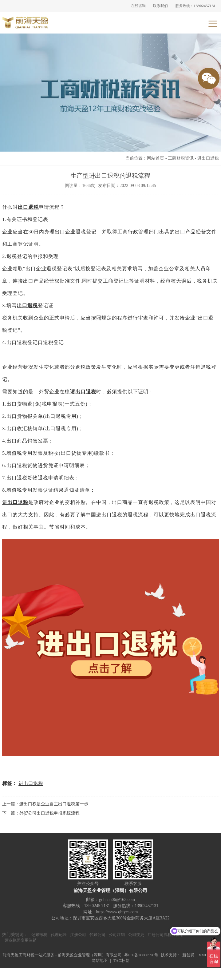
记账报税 (39, 934)
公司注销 (117, 934)
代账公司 (97, 934)
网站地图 (100, 960)
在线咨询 (138, 6)
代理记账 (59, 934)
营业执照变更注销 (21, 940)
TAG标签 (121, 960)
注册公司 (78, 934)
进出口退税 (208, 158)
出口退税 (28, 207)
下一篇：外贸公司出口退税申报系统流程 (41, 813)
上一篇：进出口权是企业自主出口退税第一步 (45, 804)
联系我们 (160, 6)
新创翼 (188, 955)
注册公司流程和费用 (166, 934)
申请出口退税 (80, 391)
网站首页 (155, 158)
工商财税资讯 (181, 158)
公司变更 (136, 934)
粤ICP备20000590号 (141, 955)
